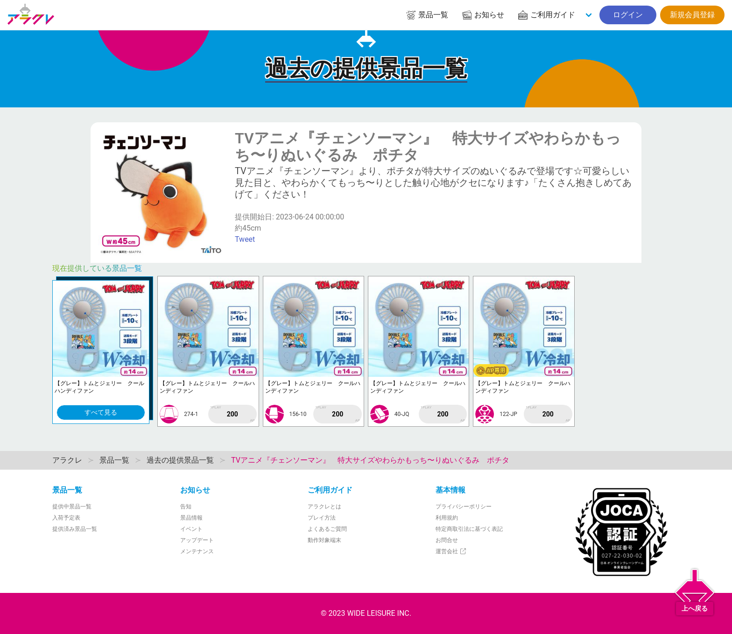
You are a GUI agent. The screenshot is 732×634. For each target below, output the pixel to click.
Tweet (245, 239)
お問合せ (447, 540)
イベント (191, 529)
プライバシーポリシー (464, 506)
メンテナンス (197, 551)
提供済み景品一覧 (74, 529)
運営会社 (451, 551)
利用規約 (447, 517)
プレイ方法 (322, 517)
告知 (185, 506)
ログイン (628, 14)
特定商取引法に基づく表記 (469, 529)
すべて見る (100, 412)
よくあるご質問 (327, 529)
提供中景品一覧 (72, 506)
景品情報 (191, 517)
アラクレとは (324, 506)
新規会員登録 (692, 14)
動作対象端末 (324, 540)
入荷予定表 (66, 517)
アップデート (197, 540)
